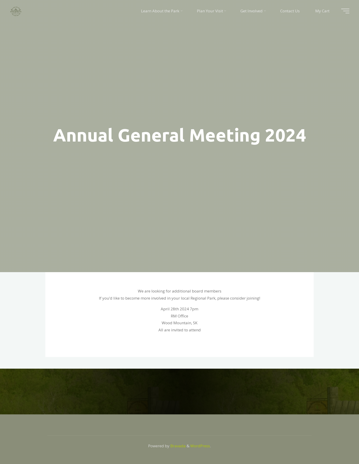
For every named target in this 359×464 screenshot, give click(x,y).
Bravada (177, 445)
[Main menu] (345, 11)
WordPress (200, 445)
